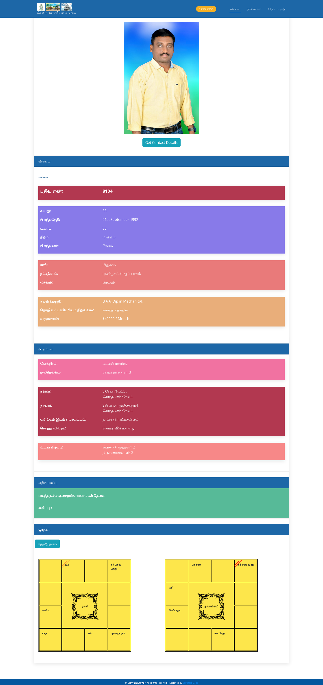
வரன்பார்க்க (206, 9)
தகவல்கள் (254, 9)
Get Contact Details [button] (161, 142)
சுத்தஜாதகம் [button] (47, 542)
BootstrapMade (190, 681)
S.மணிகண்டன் (60, 175)
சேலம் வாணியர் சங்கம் (56, 13)
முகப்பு (235, 9)
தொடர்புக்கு (276, 9)
